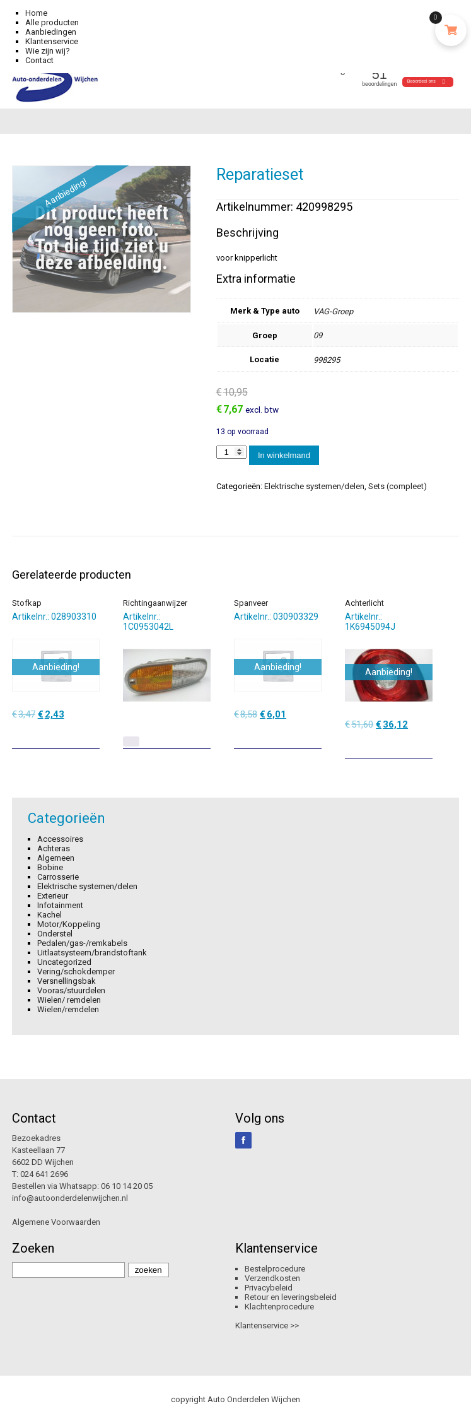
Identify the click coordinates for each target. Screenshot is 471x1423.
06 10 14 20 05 (127, 1186)
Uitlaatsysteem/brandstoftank (92, 952)
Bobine (50, 867)
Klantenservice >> (267, 1325)
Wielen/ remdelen (69, 1000)
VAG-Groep (333, 311)
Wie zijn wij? (47, 51)
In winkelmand (284, 455)
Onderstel (55, 933)
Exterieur (52, 895)
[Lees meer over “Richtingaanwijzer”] (131, 741)
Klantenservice (51, 41)
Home (36, 13)
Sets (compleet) (397, 486)
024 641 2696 (44, 1174)
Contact (39, 60)
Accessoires (60, 839)
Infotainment (60, 905)
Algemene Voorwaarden (56, 1222)
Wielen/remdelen (68, 1009)
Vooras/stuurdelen (71, 990)
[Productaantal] (231, 452)
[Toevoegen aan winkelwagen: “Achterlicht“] (424, 745)
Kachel (49, 914)
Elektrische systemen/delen (314, 486)
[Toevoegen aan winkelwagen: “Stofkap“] (91, 734)
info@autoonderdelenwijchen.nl (70, 1198)
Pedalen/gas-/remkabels (82, 943)
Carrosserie (58, 877)
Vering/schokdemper (76, 971)
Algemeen (55, 858)
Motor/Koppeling (68, 924)
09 (317, 335)
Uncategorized (64, 962)
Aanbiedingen (50, 32)
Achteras (53, 848)
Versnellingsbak (66, 981)
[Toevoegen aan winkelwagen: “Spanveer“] (313, 734)
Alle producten (52, 22)
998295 (326, 360)
